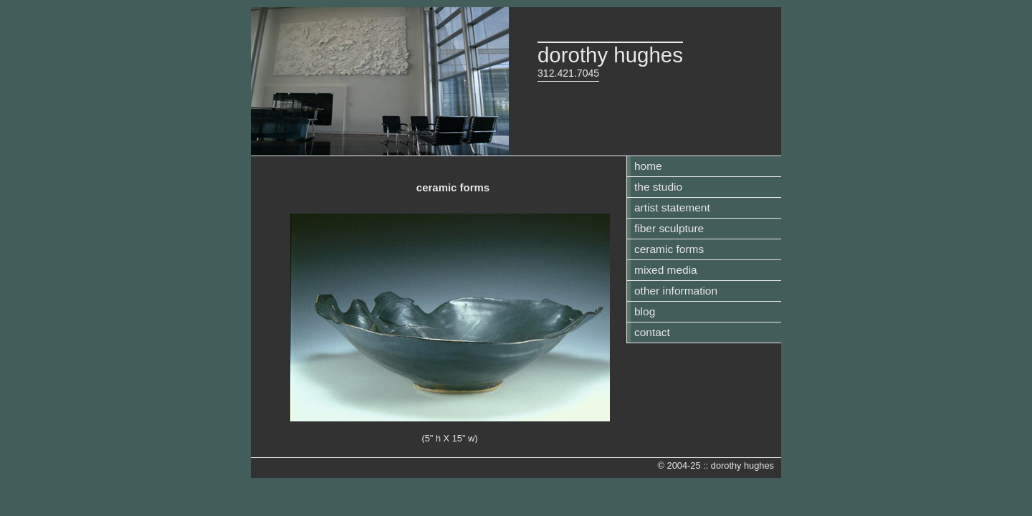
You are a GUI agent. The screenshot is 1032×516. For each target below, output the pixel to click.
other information (675, 291)
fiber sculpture (669, 228)
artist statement (672, 207)
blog (644, 311)
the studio (658, 187)
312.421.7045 (568, 73)
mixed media (665, 270)
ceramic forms (669, 249)
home (648, 166)
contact (652, 332)
